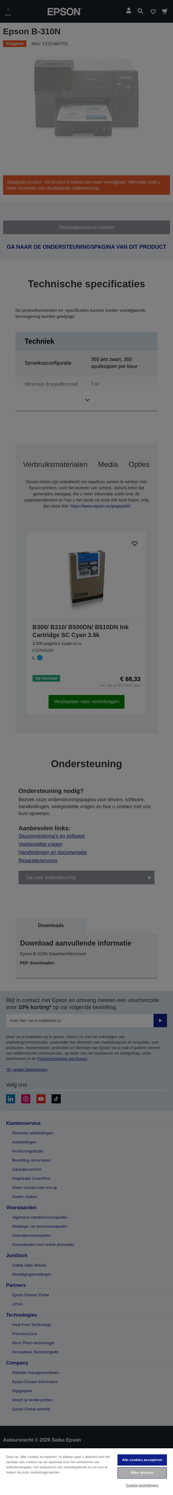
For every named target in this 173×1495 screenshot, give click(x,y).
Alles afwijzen (142, 1472)
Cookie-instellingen (142, 1485)
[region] (86, 1471)
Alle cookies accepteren (142, 1460)
